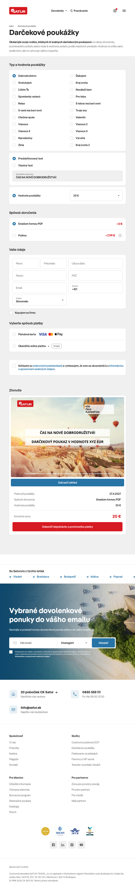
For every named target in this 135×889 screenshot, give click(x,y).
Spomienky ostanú (29, 96)
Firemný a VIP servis (83, 759)
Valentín (81, 117)
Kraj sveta (82, 82)
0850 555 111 (91, 692)
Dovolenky (59, 10)
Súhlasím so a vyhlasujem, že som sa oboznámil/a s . (70, 367)
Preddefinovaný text (30, 158)
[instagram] (72, 845)
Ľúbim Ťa (23, 89)
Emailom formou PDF (30, 223)
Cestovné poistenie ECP (85, 742)
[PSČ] (95, 275)
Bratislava (41, 576)
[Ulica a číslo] (95, 263)
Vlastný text (25, 165)
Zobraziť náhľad (67, 482)
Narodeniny (25, 138)
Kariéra (13, 753)
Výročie (80, 138)
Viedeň (15, 576)
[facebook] (53, 845)
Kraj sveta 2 (83, 145)
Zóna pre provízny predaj (85, 784)
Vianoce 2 (82, 124)
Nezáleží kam (84, 89)
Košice (93, 576)
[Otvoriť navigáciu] (124, 10)
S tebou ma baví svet (88, 103)
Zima (21, 145)
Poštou (22, 235)
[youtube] (81, 845)
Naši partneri (79, 801)
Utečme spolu (26, 117)
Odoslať (103, 643)
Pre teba (81, 96)
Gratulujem (25, 82)
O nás (12, 742)
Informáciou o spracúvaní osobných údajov (32, 656)
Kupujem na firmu (25, 312)
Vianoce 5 (82, 131)
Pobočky (14, 748)
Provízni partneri (81, 789)
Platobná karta (27, 334)
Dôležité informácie (20, 784)
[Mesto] (40, 275)
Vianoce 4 (24, 131)
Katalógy (14, 806)
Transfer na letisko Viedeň (86, 764)
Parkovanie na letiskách (85, 753)
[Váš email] (40, 288)
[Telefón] (95, 288)
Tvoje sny (81, 110)
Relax (21, 103)
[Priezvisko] (53, 263)
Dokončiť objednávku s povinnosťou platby (67, 526)
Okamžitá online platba (32, 346)
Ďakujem (81, 75)
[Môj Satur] (114, 10)
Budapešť (68, 576)
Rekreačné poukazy (20, 801)
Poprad (115, 576)
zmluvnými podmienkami (47, 365)
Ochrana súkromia (19, 789)
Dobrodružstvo (27, 75)
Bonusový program (20, 795)
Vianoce (23, 124)
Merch (12, 812)
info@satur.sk (31, 707)
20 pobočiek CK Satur (39, 692)
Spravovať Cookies (18, 866)
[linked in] (63, 845)
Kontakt (13, 764)
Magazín (14, 759)
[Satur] (18, 11)
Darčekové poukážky (83, 748)
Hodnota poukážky (29, 195)
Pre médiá (77, 795)
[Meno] (26, 263)
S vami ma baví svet (30, 110)
